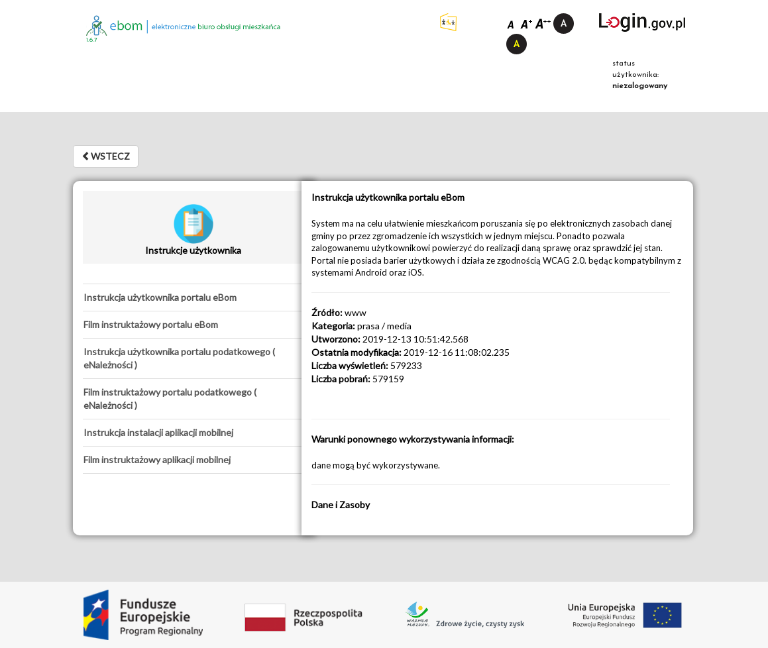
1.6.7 (91, 40)
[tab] (193, 297)
